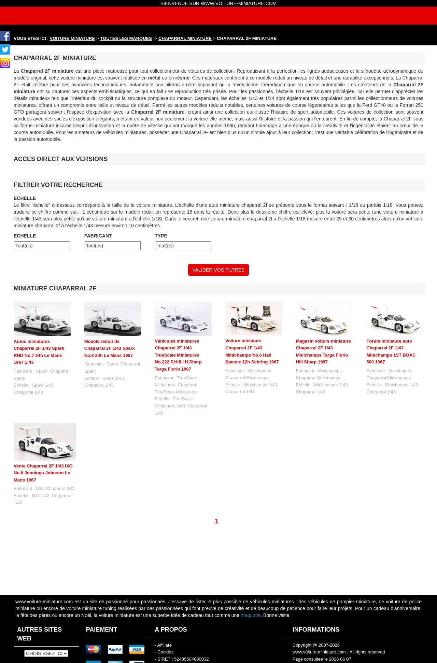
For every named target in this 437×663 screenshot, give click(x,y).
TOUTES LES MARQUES (126, 38)
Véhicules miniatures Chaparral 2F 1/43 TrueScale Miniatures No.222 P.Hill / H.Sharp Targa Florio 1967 (178, 355)
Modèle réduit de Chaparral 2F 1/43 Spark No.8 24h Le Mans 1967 (109, 348)
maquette (250, 615)
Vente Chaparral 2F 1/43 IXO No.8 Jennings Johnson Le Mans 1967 (43, 472)
